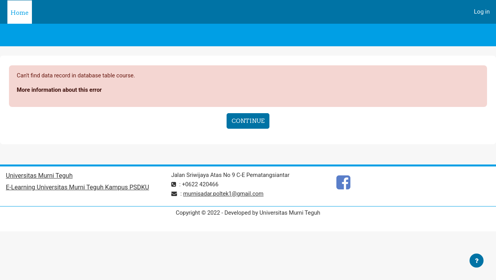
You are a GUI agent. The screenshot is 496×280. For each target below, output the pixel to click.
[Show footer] (477, 261)
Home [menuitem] (20, 12)
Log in (482, 11)
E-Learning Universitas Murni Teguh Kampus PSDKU (77, 188)
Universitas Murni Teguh (39, 176)
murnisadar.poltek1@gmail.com (224, 194)
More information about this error (60, 90)
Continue (248, 121)
